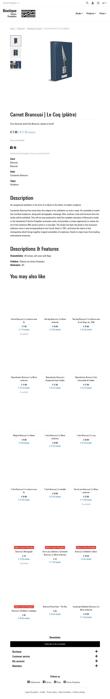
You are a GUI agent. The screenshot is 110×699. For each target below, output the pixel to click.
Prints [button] (102, 13)
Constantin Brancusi (19, 175)
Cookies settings (79, 692)
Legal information (31, 692)
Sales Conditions (65, 692)
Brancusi (14, 162)
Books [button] (78, 13)
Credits (42, 692)
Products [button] (90, 13)
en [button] (103, 3)
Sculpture (14, 184)
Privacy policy (52, 692)
